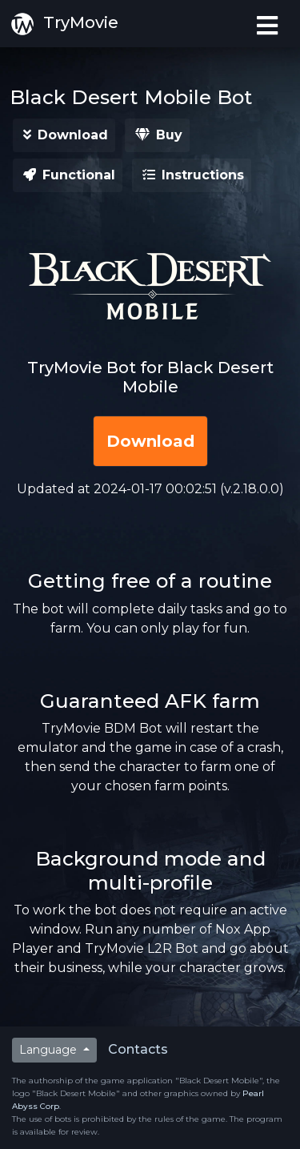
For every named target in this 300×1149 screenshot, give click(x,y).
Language (49, 1050)
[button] (64, 135)
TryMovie (64, 24)
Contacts (138, 1049)
